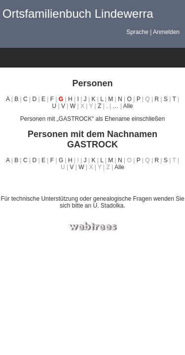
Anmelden (166, 32)
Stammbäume (10, 58)
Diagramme (28, 58)
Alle (128, 106)
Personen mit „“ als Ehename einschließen (92, 118)
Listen (45, 58)
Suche (97, 58)
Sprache (137, 32)
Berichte (79, 58)
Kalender (62, 58)
